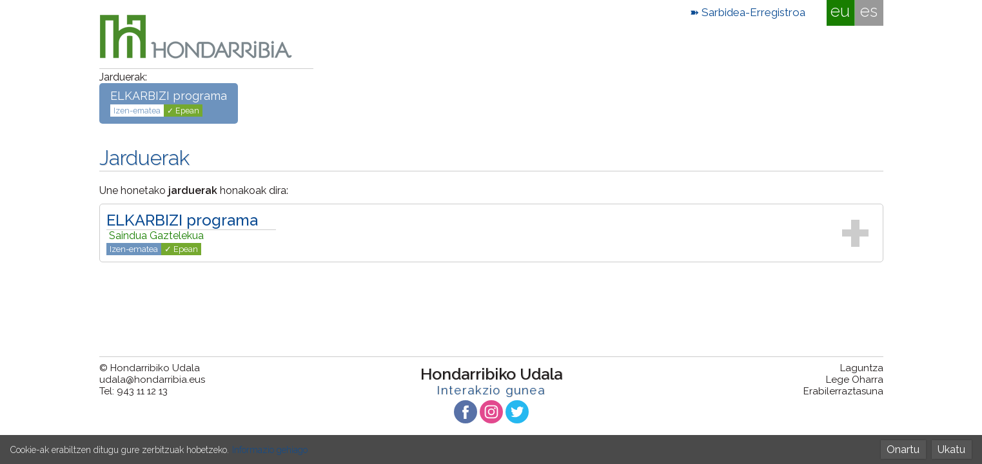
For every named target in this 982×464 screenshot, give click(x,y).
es (869, 11)
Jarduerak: (123, 77)
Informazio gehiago (270, 450)
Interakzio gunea (491, 390)
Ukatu (951, 449)
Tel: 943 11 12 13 (133, 391)
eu (840, 11)
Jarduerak (144, 157)
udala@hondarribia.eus (152, 379)
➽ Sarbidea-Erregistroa (747, 12)
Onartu (903, 449)
